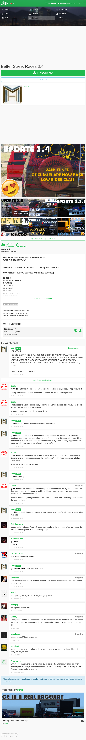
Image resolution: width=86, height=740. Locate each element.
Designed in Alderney (9, 734)
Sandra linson (17, 578)
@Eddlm (14, 423)
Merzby (14, 617)
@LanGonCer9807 (18, 569)
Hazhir (13, 592)
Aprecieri (23, 246)
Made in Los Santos (9, 736)
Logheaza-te (27, 679)
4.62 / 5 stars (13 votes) (8, 251)
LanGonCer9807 (17, 553)
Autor (18, 348)
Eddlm (13, 386)
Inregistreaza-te (42, 679)
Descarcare (43, 73)
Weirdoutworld (17, 524)
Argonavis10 (16, 661)
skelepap (14, 605)
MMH (26, 86)
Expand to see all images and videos (43, 238)
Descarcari (10, 246)
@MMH (14, 389)
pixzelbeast (15, 634)
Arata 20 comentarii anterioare (43, 380)
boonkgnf (15, 646)
